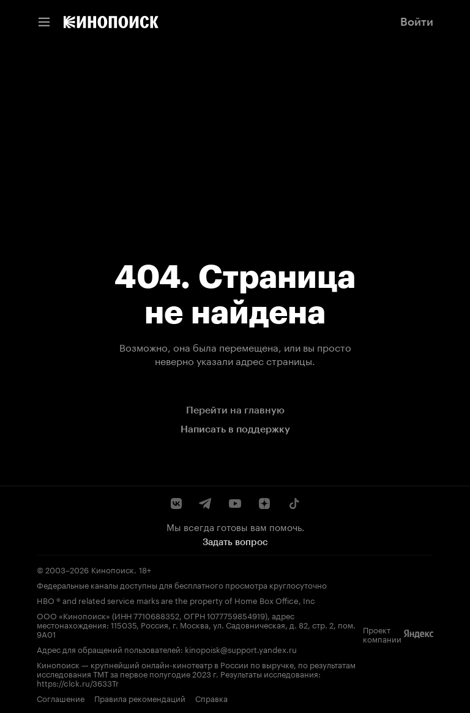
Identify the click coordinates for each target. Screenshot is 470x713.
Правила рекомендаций (139, 698)
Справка (211, 698)
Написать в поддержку (235, 429)
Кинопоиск (112, 569)
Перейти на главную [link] (235, 410)
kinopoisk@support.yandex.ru (241, 649)
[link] (111, 22)
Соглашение (60, 698)
